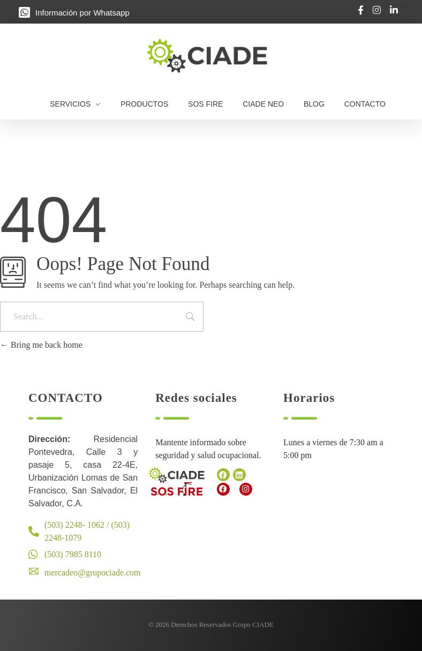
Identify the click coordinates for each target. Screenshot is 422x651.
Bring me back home (41, 344)
